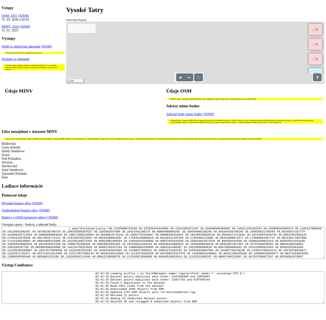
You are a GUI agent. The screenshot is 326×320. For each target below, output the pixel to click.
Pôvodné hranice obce (16, 203)
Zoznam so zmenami (15, 59)
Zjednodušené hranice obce (20, 210)
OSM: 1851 (9, 15)
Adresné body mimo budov (184, 114)
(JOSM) (23, 15)
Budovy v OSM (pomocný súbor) (24, 217)
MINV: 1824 (10, 26)
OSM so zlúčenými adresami (21, 46)
